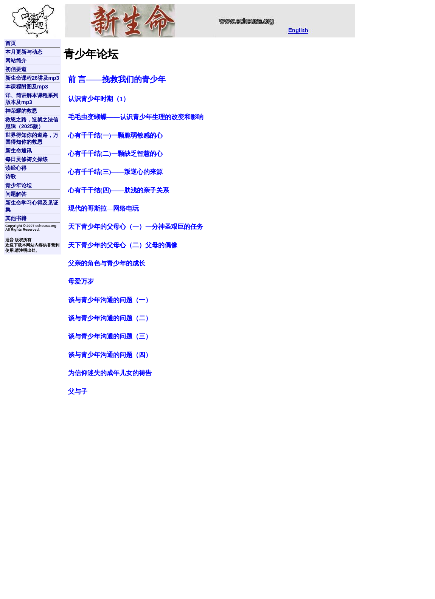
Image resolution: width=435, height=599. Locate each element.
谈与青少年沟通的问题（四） (110, 354)
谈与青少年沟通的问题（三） (110, 336)
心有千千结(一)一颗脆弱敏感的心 (115, 135)
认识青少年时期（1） (98, 98)
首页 (10, 43)
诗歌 (10, 177)
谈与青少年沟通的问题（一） (110, 300)
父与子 (77, 391)
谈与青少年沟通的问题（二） (110, 318)
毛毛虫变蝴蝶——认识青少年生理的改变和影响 (136, 117)
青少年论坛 (18, 185)
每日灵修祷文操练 (26, 159)
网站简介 (15, 60)
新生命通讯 (18, 150)
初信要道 (15, 69)
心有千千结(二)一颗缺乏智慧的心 (115, 153)
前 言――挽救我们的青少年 (117, 79)
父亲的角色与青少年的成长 (106, 263)
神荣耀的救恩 (21, 111)
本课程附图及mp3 (26, 87)
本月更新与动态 (23, 52)
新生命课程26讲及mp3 (32, 78)
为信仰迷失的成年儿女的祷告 (110, 373)
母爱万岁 (81, 281)
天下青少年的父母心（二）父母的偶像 (122, 245)
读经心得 (15, 168)
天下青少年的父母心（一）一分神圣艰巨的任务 (135, 226)
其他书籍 (15, 218)
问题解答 (15, 194)
